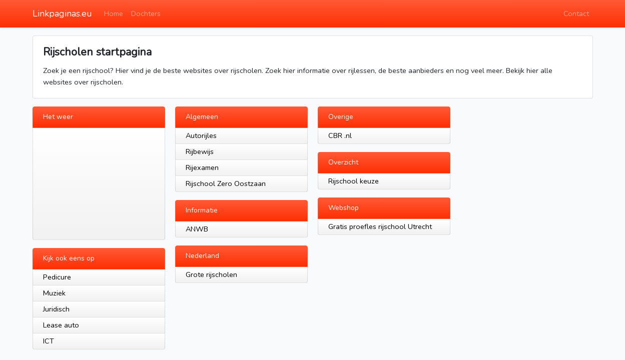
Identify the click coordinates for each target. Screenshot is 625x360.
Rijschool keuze (353, 181)
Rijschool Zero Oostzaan (226, 183)
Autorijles (201, 135)
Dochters (146, 13)
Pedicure (57, 277)
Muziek (54, 293)
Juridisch (56, 309)
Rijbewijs (200, 151)
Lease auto (61, 325)
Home (113, 13)
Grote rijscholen (211, 275)
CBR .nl (340, 135)
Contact (576, 13)
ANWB (197, 229)
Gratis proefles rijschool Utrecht (380, 227)
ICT (48, 341)
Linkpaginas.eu (62, 14)
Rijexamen (202, 167)
